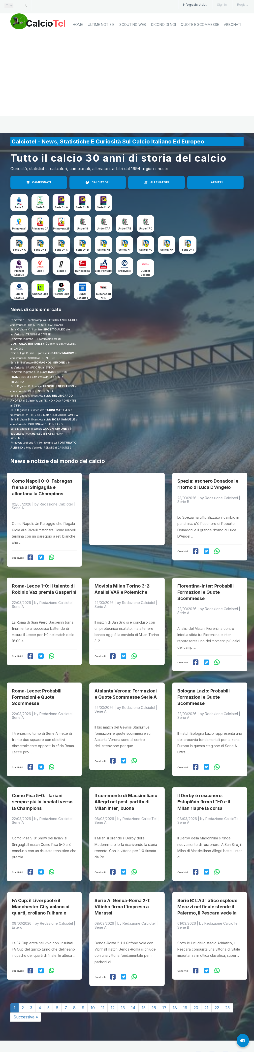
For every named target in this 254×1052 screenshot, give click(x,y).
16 (154, 990)
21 (206, 990)
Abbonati (232, 41)
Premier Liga (61, 293)
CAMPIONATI (39, 182)
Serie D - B (40, 249)
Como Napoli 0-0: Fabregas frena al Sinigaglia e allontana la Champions (42, 484)
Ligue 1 (61, 270)
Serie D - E (103, 249)
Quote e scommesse (200, 41)
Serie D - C (61, 249)
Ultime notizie (101, 41)
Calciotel (77, 1036)
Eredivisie (124, 270)
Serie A (19, 207)
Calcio (52, 23)
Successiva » (25, 999)
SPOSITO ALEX (54, 329)
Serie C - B (82, 207)
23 (227, 990)
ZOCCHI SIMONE (55, 428)
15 (144, 990)
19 (185, 990)
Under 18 (82, 228)
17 (164, 990)
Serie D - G (145, 249)
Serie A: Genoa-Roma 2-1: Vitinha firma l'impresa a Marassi (123, 889)
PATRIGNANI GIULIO (61, 320)
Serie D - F (124, 249)
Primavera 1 (19, 228)
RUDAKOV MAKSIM (60, 353)
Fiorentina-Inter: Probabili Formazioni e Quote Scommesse (205, 585)
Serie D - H (166, 249)
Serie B (40, 207)
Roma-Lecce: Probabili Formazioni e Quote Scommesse (37, 686)
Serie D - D (82, 249)
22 (217, 990)
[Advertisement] (127, 93)
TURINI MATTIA (56, 410)
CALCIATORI (97, 182)
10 (93, 990)
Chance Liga (40, 293)
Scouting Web (132, 41)
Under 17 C (146, 228)
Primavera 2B (61, 228)
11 (102, 990)
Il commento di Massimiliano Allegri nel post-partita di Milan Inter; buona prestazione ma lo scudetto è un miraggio (126, 794)
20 (195, 990)
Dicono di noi (163, 41)
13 (123, 990)
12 (113, 990)
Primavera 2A (40, 228)
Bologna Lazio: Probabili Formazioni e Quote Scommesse (203, 686)
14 (133, 990)
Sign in (222, 4)
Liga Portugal (103, 270)
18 (175, 990)
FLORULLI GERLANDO (58, 386)
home (78, 41)
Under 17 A (103, 228)
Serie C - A (61, 207)
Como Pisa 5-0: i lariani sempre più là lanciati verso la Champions (42, 788)
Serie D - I (188, 249)
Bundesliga (82, 270)
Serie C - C (103, 207)
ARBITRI (216, 182)
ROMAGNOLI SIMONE (49, 362)
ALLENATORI (156, 182)
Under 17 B (124, 228)
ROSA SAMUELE (63, 419)
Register (243, 4)
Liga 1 (40, 270)
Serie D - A (19, 249)
